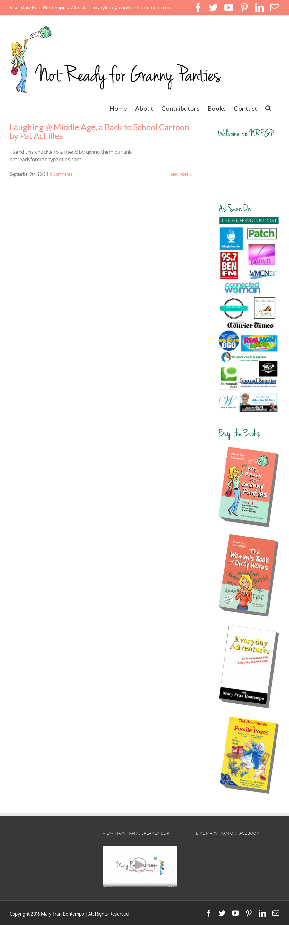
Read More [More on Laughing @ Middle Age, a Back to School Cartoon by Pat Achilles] (179, 174)
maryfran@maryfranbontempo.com (132, 7)
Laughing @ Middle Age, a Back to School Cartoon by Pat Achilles (99, 131)
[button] (268, 108)
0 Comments (61, 174)
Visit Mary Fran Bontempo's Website (49, 7)
